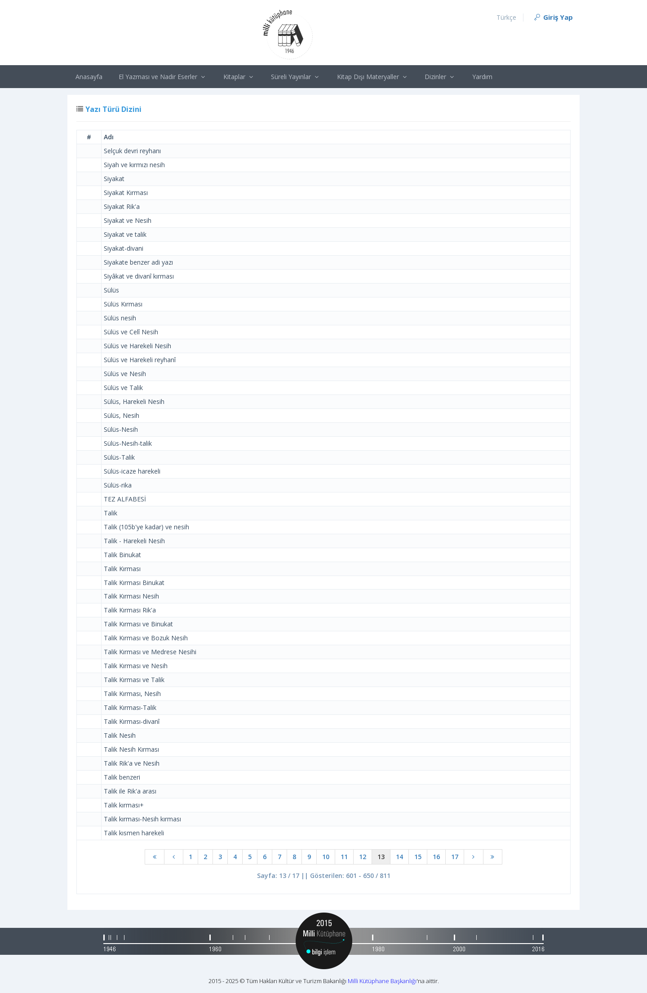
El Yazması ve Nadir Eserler (163, 76)
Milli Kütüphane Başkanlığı (382, 981)
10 (325, 856)
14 (399, 856)
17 (454, 856)
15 (417, 856)
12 (362, 856)
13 (381, 856)
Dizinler (440, 76)
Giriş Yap (553, 17)
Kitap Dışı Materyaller (373, 76)
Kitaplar (239, 76)
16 (436, 856)
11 (344, 856)
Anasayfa (88, 76)
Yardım (482, 76)
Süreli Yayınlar (296, 76)
